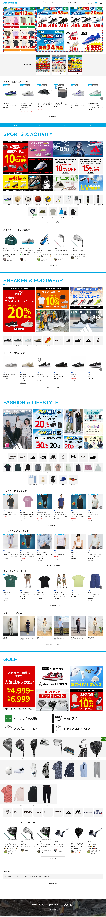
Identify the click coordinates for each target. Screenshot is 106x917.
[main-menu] (101, 2)
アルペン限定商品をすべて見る (53, 116)
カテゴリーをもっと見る (53, 222)
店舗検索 (54, 909)
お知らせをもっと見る (53, 883)
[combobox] (54, 2)
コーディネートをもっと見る (53, 644)
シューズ (40, 125)
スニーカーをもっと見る (53, 387)
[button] (101, 98)
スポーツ (15, 125)
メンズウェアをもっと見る (53, 525)
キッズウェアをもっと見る (53, 605)
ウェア (64, 125)
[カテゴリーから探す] (74, 2)
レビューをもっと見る (53, 265)
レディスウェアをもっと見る (53, 565)
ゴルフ (89, 125)
